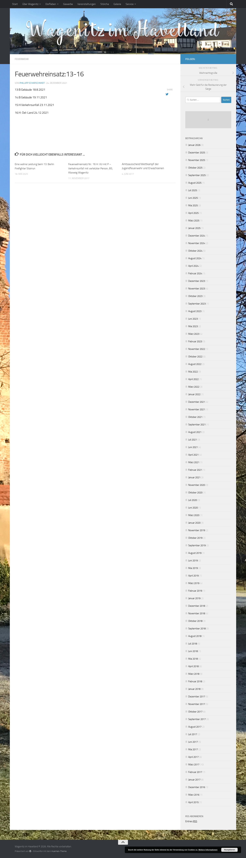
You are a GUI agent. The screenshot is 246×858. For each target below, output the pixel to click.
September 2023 (197, 303)
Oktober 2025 (195, 167)
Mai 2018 (193, 658)
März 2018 (193, 673)
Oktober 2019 (195, 537)
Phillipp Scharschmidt (32, 82)
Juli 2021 (192, 439)
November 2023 (196, 288)
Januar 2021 (194, 477)
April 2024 (193, 265)
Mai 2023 (193, 326)
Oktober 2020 (195, 492)
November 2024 (196, 243)
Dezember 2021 (196, 401)
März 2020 (193, 515)
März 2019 (193, 583)
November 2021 (196, 409)
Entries (191, 821)
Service (129, 4)
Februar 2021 (195, 469)
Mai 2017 (193, 749)
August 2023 (194, 311)
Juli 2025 (192, 190)
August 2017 (194, 726)
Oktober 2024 (195, 250)
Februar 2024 (195, 273)
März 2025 (193, 220)
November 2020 (196, 485)
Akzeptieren (229, 850)
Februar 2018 (195, 681)
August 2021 (194, 432)
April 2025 (193, 213)
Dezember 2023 (196, 281)
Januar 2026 (194, 145)
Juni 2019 (193, 560)
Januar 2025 (194, 228)
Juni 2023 (193, 318)
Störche (104, 4)
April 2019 (193, 575)
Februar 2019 (195, 590)
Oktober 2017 (195, 711)
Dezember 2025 (196, 152)
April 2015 (193, 802)
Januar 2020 (194, 522)
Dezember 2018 (196, 605)
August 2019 (194, 553)
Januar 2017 (194, 779)
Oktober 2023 (195, 296)
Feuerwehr (22, 59)
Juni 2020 (193, 507)
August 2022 (194, 364)
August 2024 (194, 258)
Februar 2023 (195, 341)
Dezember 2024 (196, 235)
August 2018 (194, 636)
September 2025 (197, 175)
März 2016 (193, 794)
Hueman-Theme (59, 851)
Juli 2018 (192, 643)
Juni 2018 (193, 651)
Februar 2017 (195, 772)
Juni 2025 (193, 197)
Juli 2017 (192, 734)
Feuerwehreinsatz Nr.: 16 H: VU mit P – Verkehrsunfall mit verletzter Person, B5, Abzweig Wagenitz (92, 168)
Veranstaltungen (86, 4)
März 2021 (193, 462)
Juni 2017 (193, 741)
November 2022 (196, 349)
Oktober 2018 (195, 621)
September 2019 (197, 545)
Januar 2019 (194, 598)
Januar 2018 (194, 689)
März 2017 (193, 764)
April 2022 (193, 379)
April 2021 (193, 454)
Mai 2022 (193, 371)
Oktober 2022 (195, 356)
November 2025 (196, 160)
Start (15, 4)
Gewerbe (68, 4)
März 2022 (193, 386)
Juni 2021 (193, 447)
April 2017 (193, 757)
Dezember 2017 (196, 696)
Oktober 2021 (195, 417)
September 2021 (197, 424)
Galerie (117, 4)
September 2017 (197, 719)
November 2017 (196, 704)
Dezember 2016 (196, 787)
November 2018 (196, 613)
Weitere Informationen (207, 850)
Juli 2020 (192, 500)
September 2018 (197, 628)
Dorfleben (50, 4)
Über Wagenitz (30, 4)
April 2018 (193, 666)
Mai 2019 (193, 568)
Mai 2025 (193, 205)
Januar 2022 (194, 394)
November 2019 (196, 530)
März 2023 (193, 333)
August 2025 (194, 182)
